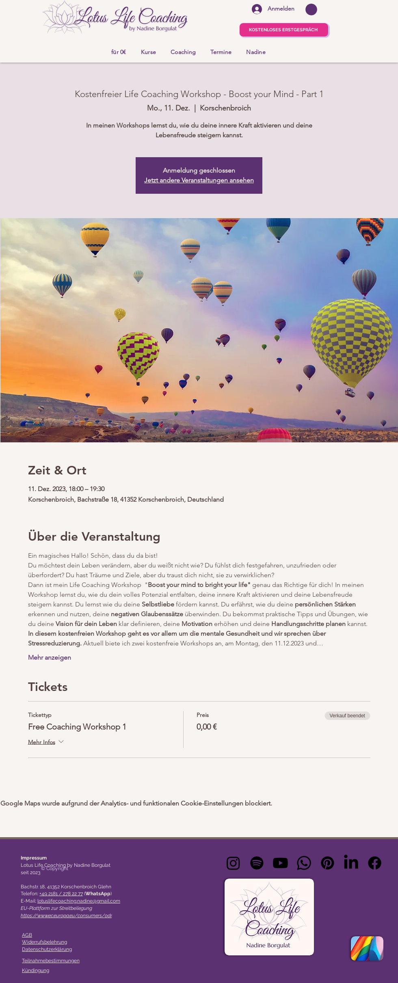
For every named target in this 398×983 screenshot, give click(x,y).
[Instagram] (233, 863)
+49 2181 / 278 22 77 (61, 893)
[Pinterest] (327, 863)
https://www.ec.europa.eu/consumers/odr (66, 915)
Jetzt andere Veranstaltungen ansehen (199, 180)
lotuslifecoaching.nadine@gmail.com (78, 901)
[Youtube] (280, 863)
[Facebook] (374, 863)
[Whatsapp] (304, 863)
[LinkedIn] (351, 863)
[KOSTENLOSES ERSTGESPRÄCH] (284, 30)
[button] (311, 9)
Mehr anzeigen (49, 657)
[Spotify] (257, 863)
